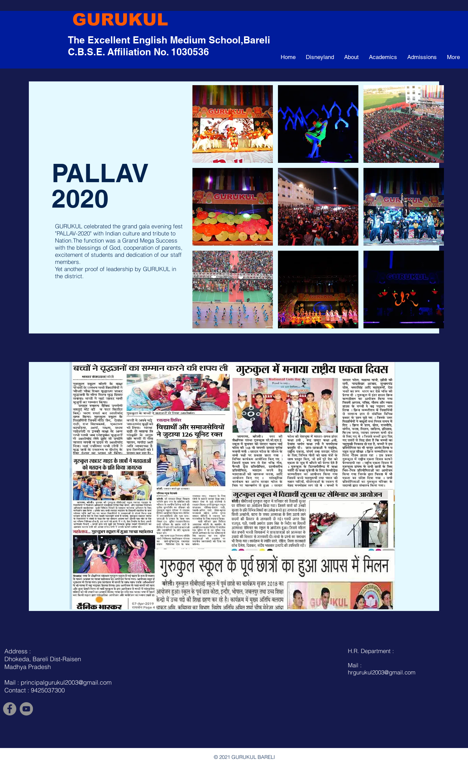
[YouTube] (26, 708)
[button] (232, 124)
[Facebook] (9, 708)
